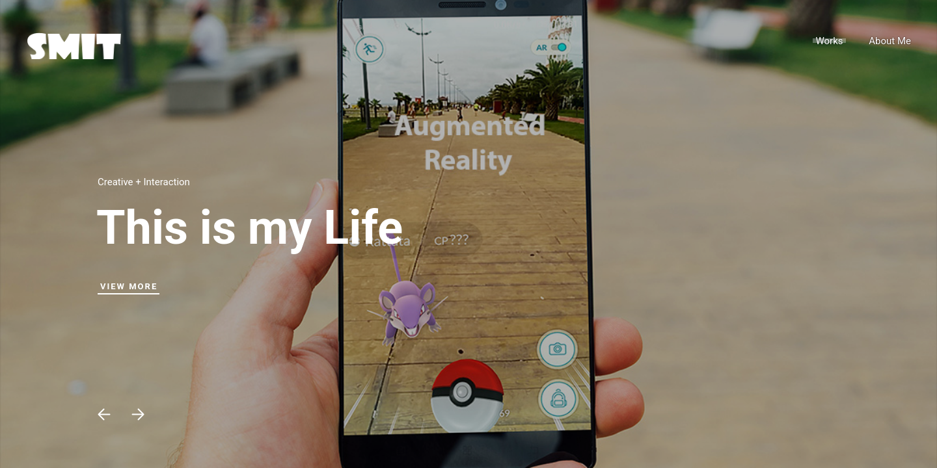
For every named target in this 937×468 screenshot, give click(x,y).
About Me (890, 41)
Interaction (166, 182)
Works (829, 41)
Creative (115, 182)
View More (128, 286)
